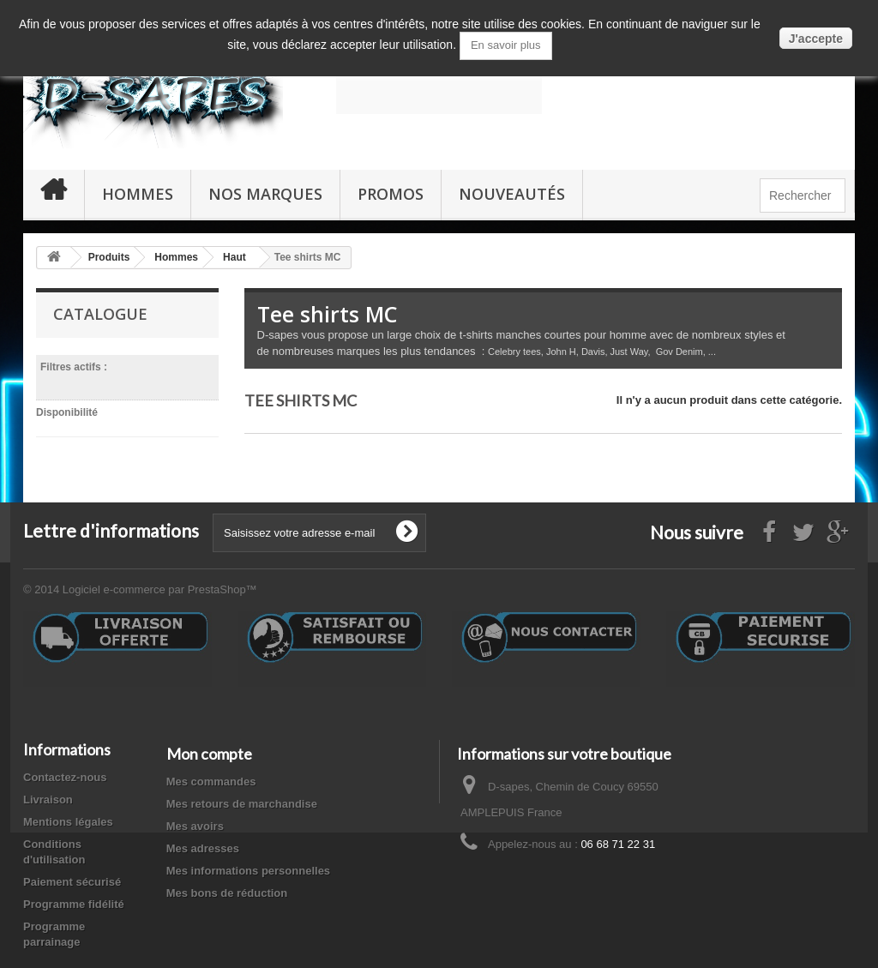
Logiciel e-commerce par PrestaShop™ (160, 592)
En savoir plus (506, 45)
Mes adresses (202, 851)
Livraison (48, 803)
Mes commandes (211, 785)
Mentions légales (68, 825)
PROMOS (391, 193)
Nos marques (265, 193)
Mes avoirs (195, 829)
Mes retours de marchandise (241, 807)
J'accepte (816, 38)
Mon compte (209, 757)
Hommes (137, 193)
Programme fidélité (73, 907)
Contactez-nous (65, 780)
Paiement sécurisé (72, 885)
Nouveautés (512, 193)
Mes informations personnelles (248, 874)
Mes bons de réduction (227, 896)
